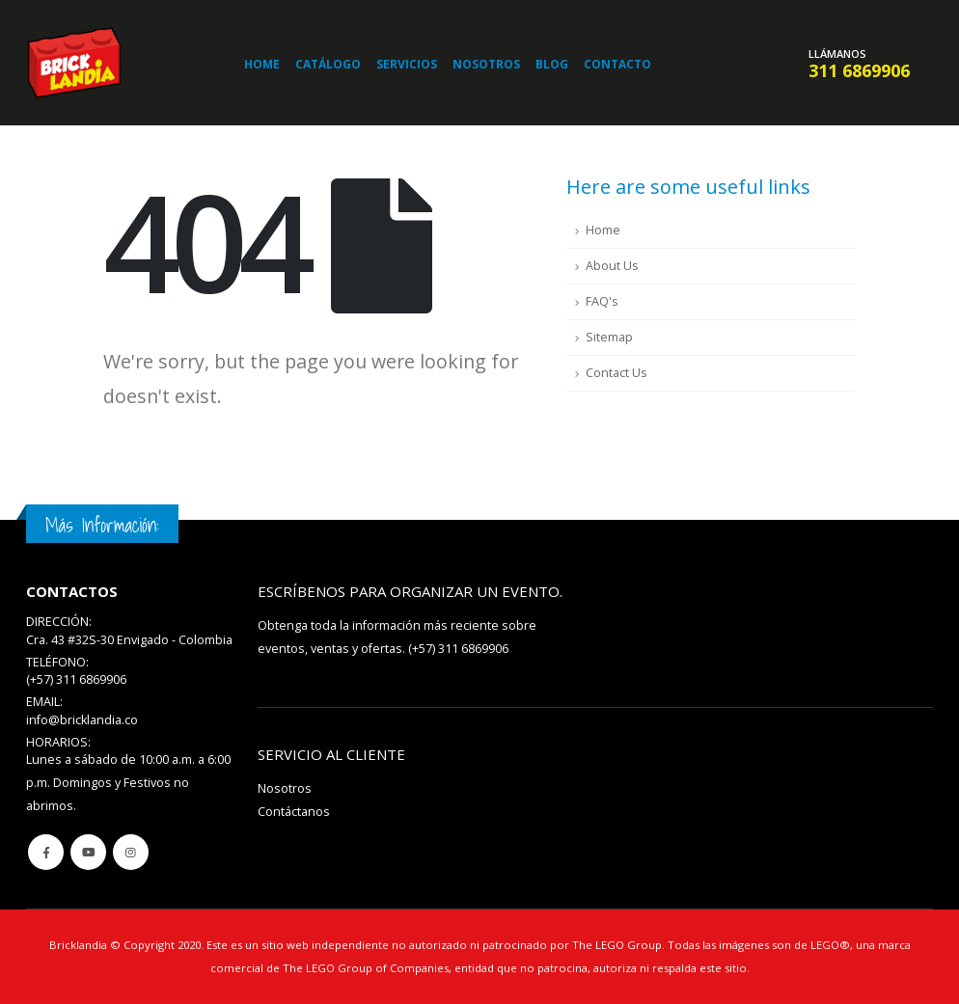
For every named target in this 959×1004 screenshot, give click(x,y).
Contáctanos (294, 811)
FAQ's (602, 301)
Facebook (46, 852)
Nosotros (486, 64)
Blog (551, 64)
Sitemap (609, 337)
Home (262, 64)
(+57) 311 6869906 (458, 648)
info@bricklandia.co (82, 720)
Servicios (406, 64)
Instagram (131, 852)
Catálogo (328, 64)
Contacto (617, 64)
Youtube (88, 852)
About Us (612, 266)
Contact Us (616, 373)
